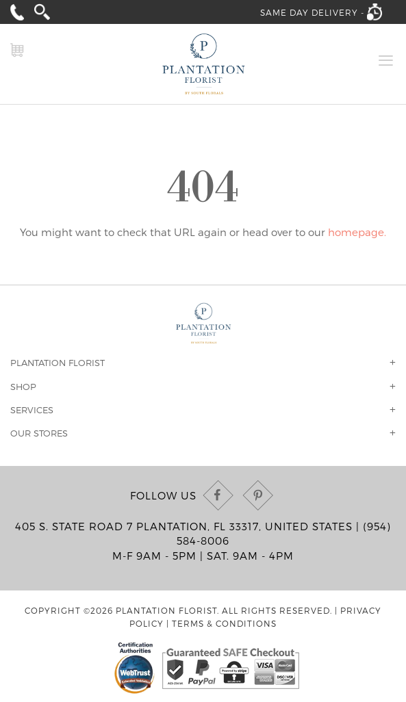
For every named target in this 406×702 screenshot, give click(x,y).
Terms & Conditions (224, 623)
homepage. (357, 232)
